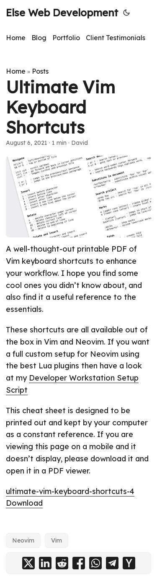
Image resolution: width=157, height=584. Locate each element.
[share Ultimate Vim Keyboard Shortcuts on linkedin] (45, 563)
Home (16, 71)
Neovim (23, 540)
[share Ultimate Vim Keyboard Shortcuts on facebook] (78, 563)
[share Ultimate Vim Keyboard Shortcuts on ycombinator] (129, 563)
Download (24, 503)
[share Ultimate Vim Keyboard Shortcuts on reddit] (62, 563)
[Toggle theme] (126, 12)
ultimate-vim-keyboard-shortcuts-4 (70, 491)
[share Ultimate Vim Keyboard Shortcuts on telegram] (112, 563)
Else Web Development (62, 12)
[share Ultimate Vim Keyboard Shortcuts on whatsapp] (95, 563)
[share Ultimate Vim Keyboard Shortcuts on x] (28, 563)
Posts (40, 71)
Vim (56, 540)
